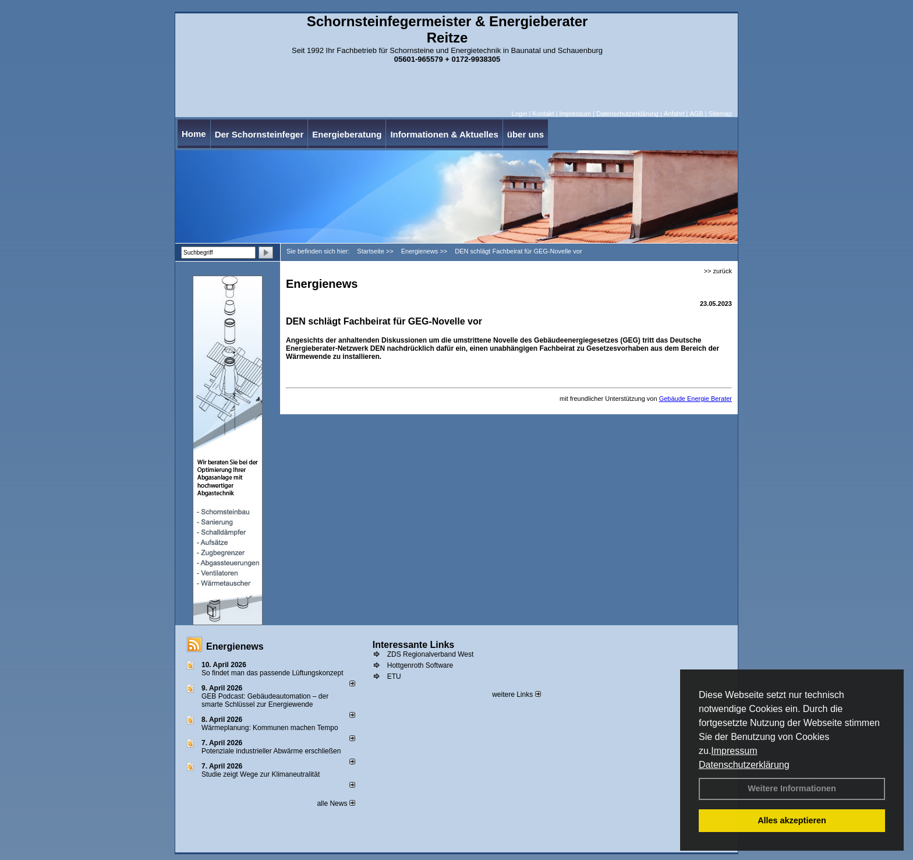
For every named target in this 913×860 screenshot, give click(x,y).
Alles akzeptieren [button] (792, 820)
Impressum (734, 751)
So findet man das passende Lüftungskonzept (272, 673)
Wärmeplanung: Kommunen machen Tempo (269, 728)
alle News (336, 803)
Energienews (235, 646)
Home (194, 134)
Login (519, 113)
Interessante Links (414, 645)
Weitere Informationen (792, 788)
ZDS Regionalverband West (430, 654)
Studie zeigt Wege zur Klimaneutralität (260, 774)
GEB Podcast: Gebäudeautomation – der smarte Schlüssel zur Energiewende (264, 700)
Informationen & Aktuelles (444, 134)
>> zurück (718, 270)
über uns (525, 134)
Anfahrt (674, 113)
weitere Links (516, 694)
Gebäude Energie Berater (695, 398)
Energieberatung (346, 134)
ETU (394, 676)
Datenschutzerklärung (744, 765)
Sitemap (720, 113)
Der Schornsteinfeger (259, 134)
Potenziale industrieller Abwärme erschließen (271, 751)
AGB (696, 113)
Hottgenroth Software (420, 665)
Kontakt (543, 113)
